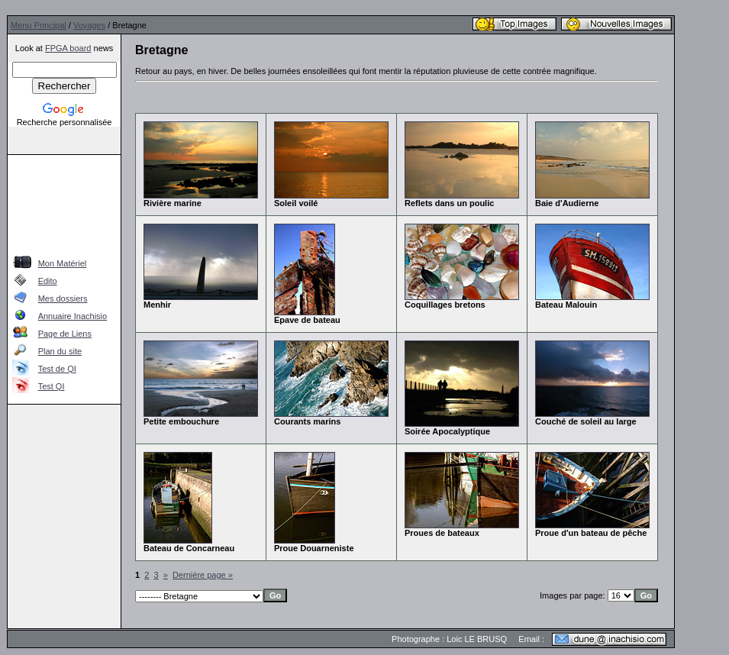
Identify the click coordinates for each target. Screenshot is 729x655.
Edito (47, 281)
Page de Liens (65, 333)
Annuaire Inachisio (73, 316)
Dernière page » (203, 574)
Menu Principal (38, 25)
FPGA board (68, 48)
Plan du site (60, 351)
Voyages (89, 25)
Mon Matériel (62, 263)
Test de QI (57, 368)
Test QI (51, 386)
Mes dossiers (63, 298)
